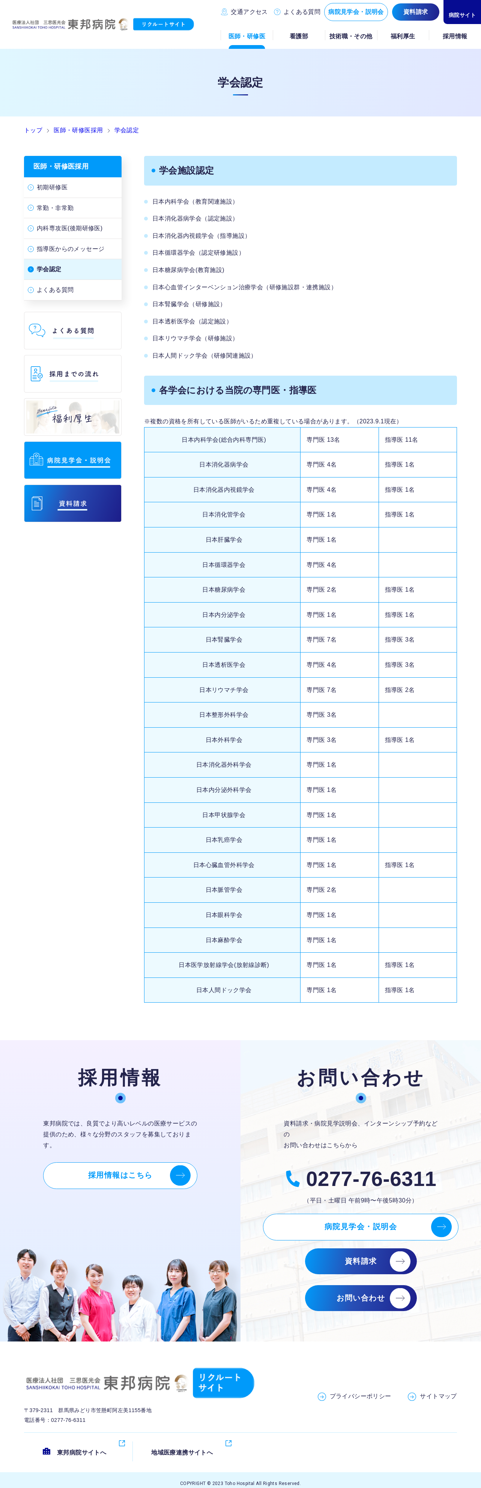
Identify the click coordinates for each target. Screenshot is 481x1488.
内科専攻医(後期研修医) (69, 228)
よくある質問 (302, 12)
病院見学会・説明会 (356, 12)
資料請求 (415, 12)
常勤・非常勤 (55, 208)
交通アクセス (249, 12)
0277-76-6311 (371, 1178)
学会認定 (49, 269)
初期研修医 (52, 187)
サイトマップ (438, 1396)
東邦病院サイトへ (81, 1445)
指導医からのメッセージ (70, 249)
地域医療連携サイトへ (182, 1445)
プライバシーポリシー (360, 1396)
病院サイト (462, 15)
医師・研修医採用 (61, 166)
